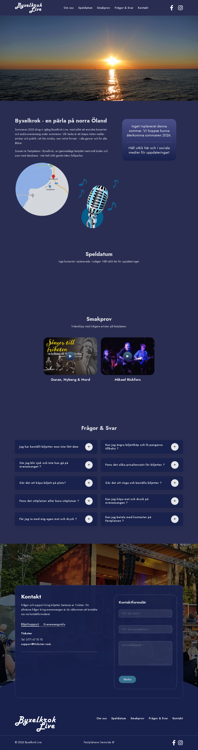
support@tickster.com (36, 644)
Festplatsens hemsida (99, 742)
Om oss (69, 8)
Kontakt (143, 8)
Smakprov (103, 8)
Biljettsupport (30, 624)
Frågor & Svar (124, 8)
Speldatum (85, 8)
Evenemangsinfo (54, 624)
